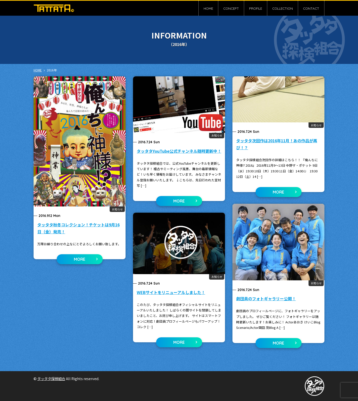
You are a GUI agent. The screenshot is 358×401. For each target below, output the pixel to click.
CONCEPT (231, 8)
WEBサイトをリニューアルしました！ (171, 292)
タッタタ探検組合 (51, 378)
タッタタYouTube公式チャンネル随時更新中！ (179, 151)
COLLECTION (282, 8)
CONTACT (311, 8)
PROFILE (255, 8)
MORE (79, 259)
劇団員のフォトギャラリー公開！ (266, 298)
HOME (208, 8)
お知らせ (117, 209)
